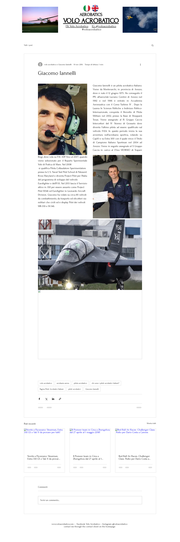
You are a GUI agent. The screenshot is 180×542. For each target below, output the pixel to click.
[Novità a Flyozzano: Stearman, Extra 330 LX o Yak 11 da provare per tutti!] (44, 440)
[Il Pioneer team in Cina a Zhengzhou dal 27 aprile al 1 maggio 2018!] (90, 440)
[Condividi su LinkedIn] (53, 399)
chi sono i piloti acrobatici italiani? (105, 383)
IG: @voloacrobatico (104, 26)
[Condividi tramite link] (60, 399)
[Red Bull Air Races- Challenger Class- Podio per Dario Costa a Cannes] (135, 440)
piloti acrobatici (74, 389)
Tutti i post (28, 45)
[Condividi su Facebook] (39, 399)
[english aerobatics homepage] (95, 8)
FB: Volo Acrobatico (77, 26)
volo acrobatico (46, 383)
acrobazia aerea (63, 383)
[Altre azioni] (140, 64)
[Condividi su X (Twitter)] (46, 399)
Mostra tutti (151, 423)
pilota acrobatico (80, 383)
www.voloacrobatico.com (63, 524)
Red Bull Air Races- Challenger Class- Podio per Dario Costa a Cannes (134, 457)
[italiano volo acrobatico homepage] (86, 8)
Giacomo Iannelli (92, 389)
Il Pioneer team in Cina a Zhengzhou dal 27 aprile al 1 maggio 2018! (87, 457)
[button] (40, 20)
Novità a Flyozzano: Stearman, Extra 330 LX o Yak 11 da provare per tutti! (43, 457)
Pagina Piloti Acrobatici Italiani (52, 389)
